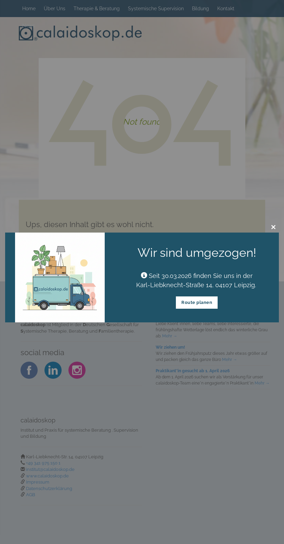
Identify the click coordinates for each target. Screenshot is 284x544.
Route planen (196, 302)
